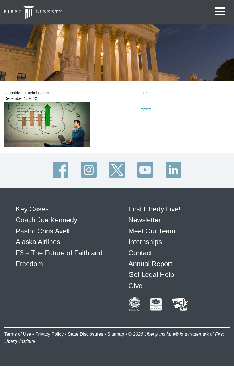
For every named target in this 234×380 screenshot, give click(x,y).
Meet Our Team (152, 231)
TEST (146, 93)
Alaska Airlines (38, 242)
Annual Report (150, 264)
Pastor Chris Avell (43, 231)
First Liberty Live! (155, 209)
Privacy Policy (49, 334)
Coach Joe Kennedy (46, 220)
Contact (140, 253)
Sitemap (115, 334)
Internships (145, 242)
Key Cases (32, 209)
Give (136, 286)
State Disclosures (85, 334)
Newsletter (145, 220)
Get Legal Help (151, 274)
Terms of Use (17, 334)
